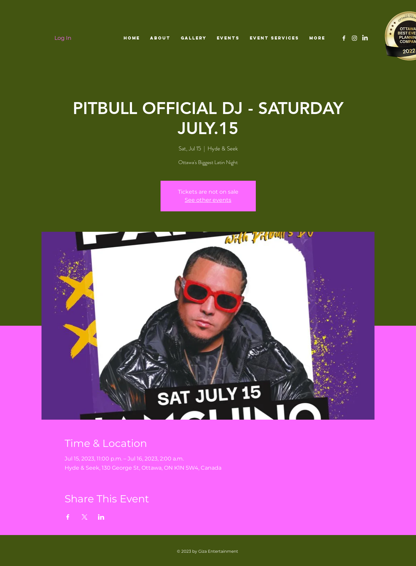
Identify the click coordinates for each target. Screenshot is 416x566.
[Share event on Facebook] (68, 517)
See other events (208, 200)
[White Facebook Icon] (343, 38)
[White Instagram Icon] (354, 38)
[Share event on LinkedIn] (101, 517)
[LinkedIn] (365, 38)
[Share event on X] (84, 517)
